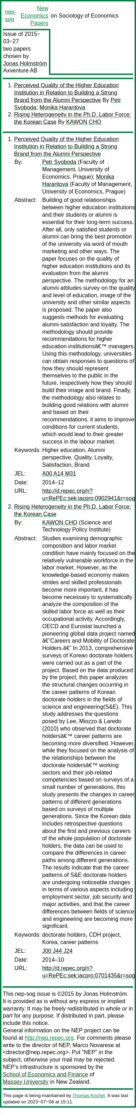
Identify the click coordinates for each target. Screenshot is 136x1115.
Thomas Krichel (88, 1095)
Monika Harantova (62, 107)
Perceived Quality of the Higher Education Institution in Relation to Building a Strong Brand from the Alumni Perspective (66, 92)
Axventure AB (20, 71)
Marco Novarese (93, 1045)
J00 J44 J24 (57, 951)
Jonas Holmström (25, 63)
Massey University (26, 1082)
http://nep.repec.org (49, 1038)
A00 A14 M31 (59, 474)
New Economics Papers (34, 15)
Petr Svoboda (59, 162)
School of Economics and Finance (45, 1074)
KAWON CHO (83, 122)
